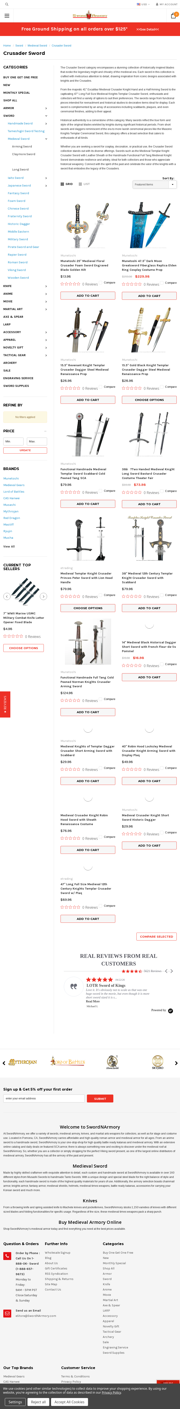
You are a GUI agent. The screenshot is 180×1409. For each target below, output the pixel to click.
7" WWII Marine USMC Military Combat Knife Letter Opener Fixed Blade (23, 600)
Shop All (10, 100)
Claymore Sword (23, 154)
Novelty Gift (13, 347)
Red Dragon (11, 518)
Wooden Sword (18, 278)
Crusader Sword (61, 45)
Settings (15, 1402)
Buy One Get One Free (20, 77)
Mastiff (8, 524)
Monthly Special (16, 93)
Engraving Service (18, 378)
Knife (7, 286)
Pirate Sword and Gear (23, 247)
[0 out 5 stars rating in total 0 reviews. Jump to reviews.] (22, 619)
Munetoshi (11, 478)
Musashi (9, 505)
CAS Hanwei (11, 498)
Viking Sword (17, 270)
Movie (8, 301)
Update (25, 450)
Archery (10, 363)
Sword (19, 45)
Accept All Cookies (69, 1402)
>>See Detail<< (147, 29)
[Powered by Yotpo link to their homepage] (162, 905)
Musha (8, 538)
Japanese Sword (19, 185)
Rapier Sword (17, 255)
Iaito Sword (16, 178)
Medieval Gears (14, 485)
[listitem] (108, 887)
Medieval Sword (37, 45)
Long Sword (20, 169)
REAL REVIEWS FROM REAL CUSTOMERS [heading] (118, 855)
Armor (8, 108)
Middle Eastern (18, 231)
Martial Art (13, 309)
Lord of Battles (13, 492)
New (6, 85)
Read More (93, 896)
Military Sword (18, 239)
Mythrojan (10, 511)
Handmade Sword (20, 123)
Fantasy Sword (18, 193)
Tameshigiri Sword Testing (26, 131)
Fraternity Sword (20, 216)
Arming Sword (22, 146)
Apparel (9, 340)
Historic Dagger (19, 224)
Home (7, 45)
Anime (8, 294)
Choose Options (23, 630)
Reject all (38, 1402)
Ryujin (7, 531)
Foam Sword (16, 201)
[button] (25, 432)
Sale (7, 370)
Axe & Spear (13, 317)
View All (9, 546)
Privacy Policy (111, 1392)
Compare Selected (156, 831)
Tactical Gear (14, 355)
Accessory (12, 332)
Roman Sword (18, 262)
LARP (7, 324)
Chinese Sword (18, 208)
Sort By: (168, 178)
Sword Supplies (16, 386)
